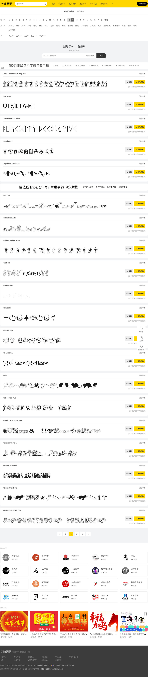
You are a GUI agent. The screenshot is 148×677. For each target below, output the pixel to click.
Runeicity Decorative (11, 119)
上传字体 (17, 660)
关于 (1, 660)
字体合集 (58, 657)
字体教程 (45, 657)
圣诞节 (18, 36)
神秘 (41, 26)
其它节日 (42, 36)
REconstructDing (10, 488)
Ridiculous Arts (9, 218)
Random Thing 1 (10, 443)
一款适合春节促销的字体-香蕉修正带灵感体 (48, 634)
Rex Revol (7, 96)
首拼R (81, 46)
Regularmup (8, 141)
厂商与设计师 (73, 657)
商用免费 (80, 11)
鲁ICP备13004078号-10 (41, 665)
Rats (5, 375)
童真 (99, 26)
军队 (129, 26)
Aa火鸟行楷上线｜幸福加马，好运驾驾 (106, 634)
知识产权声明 (32, 660)
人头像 (92, 26)
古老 (29, 26)
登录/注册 (142, 4)
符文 (35, 26)
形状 (64, 26)
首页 (53, 4)
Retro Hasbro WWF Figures (14, 74)
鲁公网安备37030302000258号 (63, 665)
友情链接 (58, 660)
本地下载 (141, 82)
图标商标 (116, 26)
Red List (6, 195)
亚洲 (23, 26)
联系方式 (45, 660)
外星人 (11, 26)
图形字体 (82, 4)
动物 (18, 26)
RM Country (8, 330)
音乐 (135, 26)
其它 (106, 20)
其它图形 (12, 30)
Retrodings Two (9, 398)
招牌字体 (103, 4)
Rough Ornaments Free (12, 420)
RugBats (6, 263)
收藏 (130, 82)
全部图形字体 (69, 11)
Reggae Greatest (10, 465)
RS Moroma (8, 353)
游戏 (58, 26)
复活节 (33, 36)
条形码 (70, 26)
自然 (77, 26)
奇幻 (46, 26)
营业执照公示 (58, 669)
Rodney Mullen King (11, 240)
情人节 (11, 36)
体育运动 (84, 26)
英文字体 (72, 4)
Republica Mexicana (11, 164)
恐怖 (52, 26)
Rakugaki (7, 308)
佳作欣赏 (3, 637)
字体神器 (93, 4)
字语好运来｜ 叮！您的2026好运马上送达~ (78, 634)
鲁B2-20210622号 (47, 669)
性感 (123, 26)
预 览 (101, 56)
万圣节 (26, 36)
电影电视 (106, 26)
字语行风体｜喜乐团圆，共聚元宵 (14, 634)
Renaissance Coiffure (12, 510)
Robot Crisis (8, 285)
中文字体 (62, 4)
